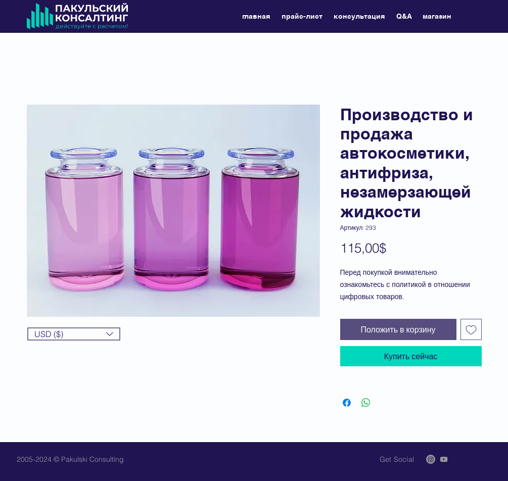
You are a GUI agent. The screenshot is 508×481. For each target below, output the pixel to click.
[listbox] (73, 334)
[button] (73, 334)
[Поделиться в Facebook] (347, 403)
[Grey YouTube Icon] (443, 459)
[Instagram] (430, 459)
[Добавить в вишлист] (471, 329)
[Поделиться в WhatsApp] (366, 403)
